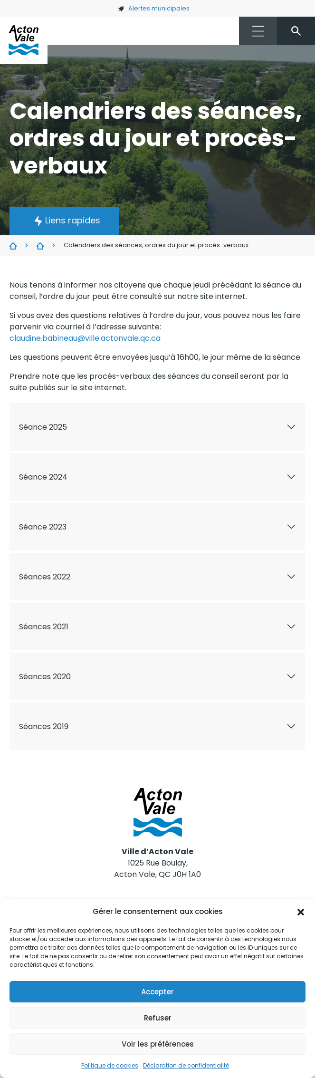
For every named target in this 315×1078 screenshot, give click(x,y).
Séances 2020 (45, 676)
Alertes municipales (154, 8)
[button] (300, 911)
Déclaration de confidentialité (186, 1065)
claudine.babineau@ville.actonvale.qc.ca (85, 338)
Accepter (157, 992)
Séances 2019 (43, 726)
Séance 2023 (43, 526)
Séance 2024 (43, 477)
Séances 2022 (44, 576)
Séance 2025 (43, 427)
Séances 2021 (43, 626)
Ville (13, 245)
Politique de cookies (109, 1065)
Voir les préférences (158, 1044)
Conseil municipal (40, 245)
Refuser (158, 1018)
